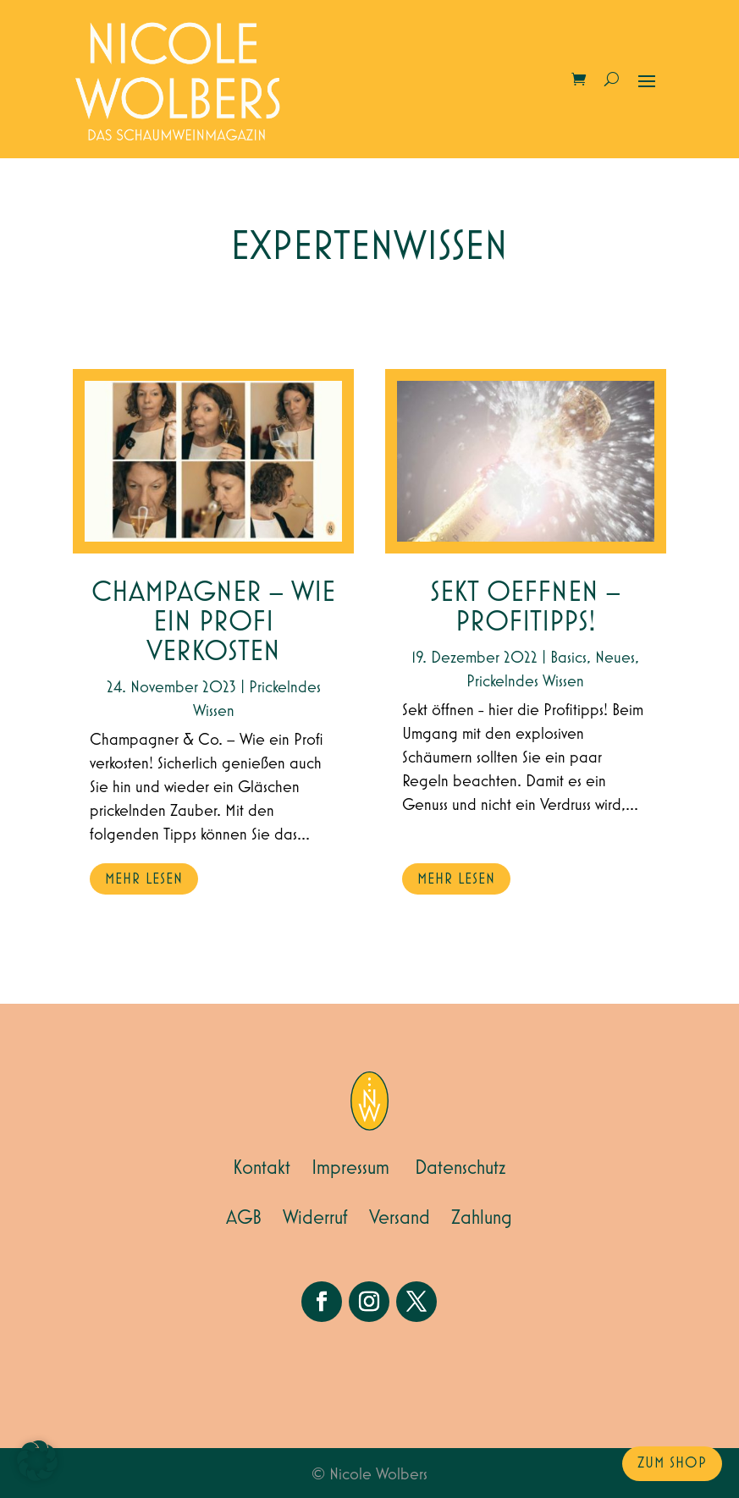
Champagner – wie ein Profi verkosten (213, 622)
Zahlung (481, 1218)
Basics (568, 657)
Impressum (350, 1168)
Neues (615, 657)
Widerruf (315, 1218)
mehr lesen (144, 879)
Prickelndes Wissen (525, 681)
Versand (399, 1218)
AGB (244, 1218)
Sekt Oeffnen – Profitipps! (525, 607)
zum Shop (672, 1463)
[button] (37, 1461)
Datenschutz (460, 1168)
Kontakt (261, 1168)
